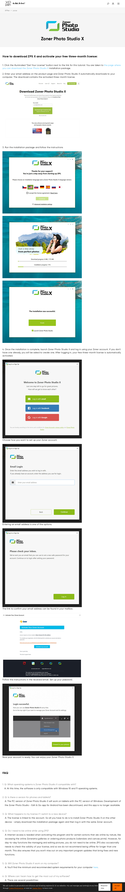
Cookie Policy (37, 888)
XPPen (7, 10)
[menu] (117, 3)
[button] (108, 3)
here (95, 867)
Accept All (117, 887)
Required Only (104, 887)
